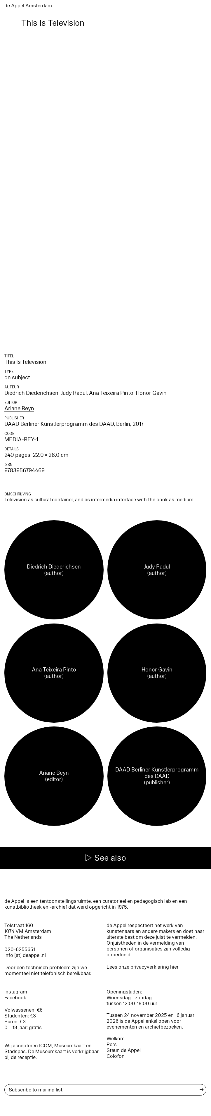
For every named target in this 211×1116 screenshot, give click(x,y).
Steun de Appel (124, 1050)
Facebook (15, 997)
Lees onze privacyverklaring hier (143, 967)
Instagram (15, 991)
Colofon (116, 1056)
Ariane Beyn (19, 408)
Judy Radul (74, 393)
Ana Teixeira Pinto (111, 393)
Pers (112, 1044)
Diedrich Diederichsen (31, 393)
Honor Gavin (151, 393)
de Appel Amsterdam (28, 5)
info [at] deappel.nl (25, 955)
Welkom (116, 1038)
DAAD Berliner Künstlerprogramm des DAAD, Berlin (67, 424)
